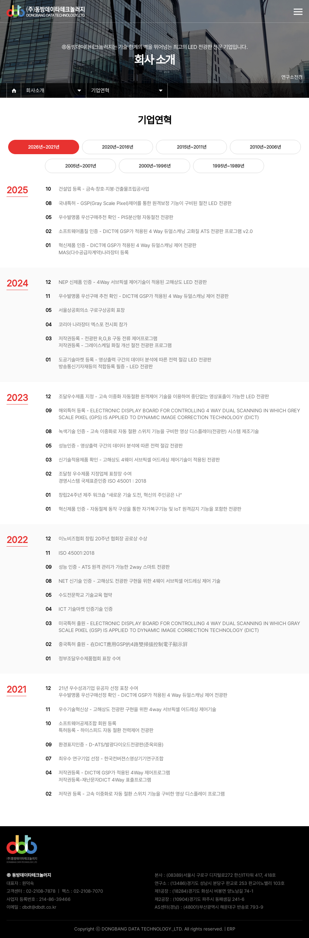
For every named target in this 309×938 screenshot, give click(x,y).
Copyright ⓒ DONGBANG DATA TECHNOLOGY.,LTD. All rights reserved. (148, 928)
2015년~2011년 (191, 147)
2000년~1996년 (155, 166)
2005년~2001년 (80, 166)
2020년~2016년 (117, 147)
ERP (231, 928)
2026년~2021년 (43, 147)
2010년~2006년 (265, 147)
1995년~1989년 (228, 166)
